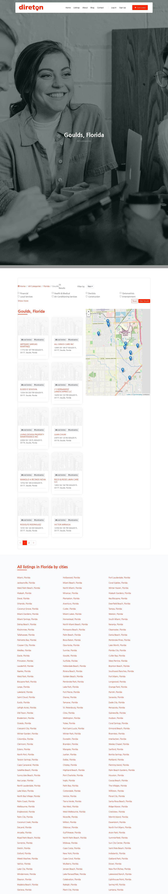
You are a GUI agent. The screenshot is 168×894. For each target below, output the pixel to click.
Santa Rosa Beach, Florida (120, 801)
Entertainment (128, 296)
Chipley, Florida (70, 765)
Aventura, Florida (71, 603)
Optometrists (128, 293)
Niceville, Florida (70, 817)
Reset (134, 301)
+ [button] (88, 311)
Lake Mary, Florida (25, 791)
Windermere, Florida (26, 874)
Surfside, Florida (70, 661)
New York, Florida (71, 853)
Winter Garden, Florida (27, 733)
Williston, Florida (116, 791)
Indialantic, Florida (117, 853)
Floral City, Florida (117, 796)
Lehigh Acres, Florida (26, 707)
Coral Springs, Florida (118, 723)
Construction (94, 296)
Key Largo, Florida (25, 780)
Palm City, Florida (25, 817)
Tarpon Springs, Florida (27, 759)
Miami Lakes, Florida (72, 614)
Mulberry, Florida (70, 864)
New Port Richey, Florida (120, 869)
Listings (77, 8)
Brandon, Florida (70, 744)
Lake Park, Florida (71, 687)
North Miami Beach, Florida (75, 624)
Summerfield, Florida (118, 838)
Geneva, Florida (24, 890)
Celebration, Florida (72, 879)
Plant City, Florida (71, 890)
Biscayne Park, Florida (26, 682)
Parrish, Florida (115, 692)
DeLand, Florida (24, 827)
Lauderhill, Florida (25, 666)
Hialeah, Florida (24, 593)
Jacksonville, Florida (26, 583)
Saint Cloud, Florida (26, 697)
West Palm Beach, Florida (28, 588)
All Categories (34, 286)
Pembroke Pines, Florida (119, 640)
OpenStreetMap (137, 394)
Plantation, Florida (71, 598)
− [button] (88, 314)
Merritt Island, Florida (118, 817)
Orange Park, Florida (118, 687)
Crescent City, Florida (26, 728)
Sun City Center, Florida (119, 843)
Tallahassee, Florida (26, 635)
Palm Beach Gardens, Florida (122, 770)
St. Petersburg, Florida (73, 707)
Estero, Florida (23, 749)
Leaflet (129, 394)
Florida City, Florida (117, 650)
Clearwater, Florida (117, 629)
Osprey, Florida (69, 697)
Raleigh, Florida (70, 884)
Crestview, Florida (117, 812)
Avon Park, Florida (117, 832)
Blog (92, 8)
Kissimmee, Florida (25, 629)
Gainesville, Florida (117, 713)
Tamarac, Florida (70, 702)
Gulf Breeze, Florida (72, 832)
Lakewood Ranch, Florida (120, 874)
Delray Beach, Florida (26, 624)
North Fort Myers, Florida (120, 827)
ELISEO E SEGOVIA (28, 389)
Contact (100, 8)
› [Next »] (33, 543)
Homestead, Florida (72, 619)
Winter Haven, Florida (118, 588)
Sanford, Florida (116, 749)
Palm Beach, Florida (72, 635)
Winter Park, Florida (72, 733)
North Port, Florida (25, 754)
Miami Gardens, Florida (27, 614)
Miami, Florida (23, 577)
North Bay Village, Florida (28, 796)
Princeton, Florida (25, 661)
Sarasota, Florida (116, 697)
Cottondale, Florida (71, 791)
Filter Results (144, 301)
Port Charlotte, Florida (73, 775)
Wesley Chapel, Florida (119, 744)
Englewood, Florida (26, 812)
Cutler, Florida (69, 609)
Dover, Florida (115, 864)
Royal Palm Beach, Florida (28, 838)
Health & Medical (62, 293)
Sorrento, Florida (24, 843)
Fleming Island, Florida (119, 765)
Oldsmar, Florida (70, 827)
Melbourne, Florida (26, 806)
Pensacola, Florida (117, 707)
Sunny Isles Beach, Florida (28, 775)
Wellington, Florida (71, 718)
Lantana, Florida (116, 890)
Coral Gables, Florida (118, 583)
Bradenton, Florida (25, 718)
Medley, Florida (24, 650)
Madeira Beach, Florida (27, 884)
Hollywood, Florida (71, 577)
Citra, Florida (68, 713)
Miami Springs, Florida (27, 619)
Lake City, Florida (24, 869)
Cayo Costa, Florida (71, 848)
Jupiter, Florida (69, 754)
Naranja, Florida (116, 624)
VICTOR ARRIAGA (62, 524)
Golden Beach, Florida (73, 676)
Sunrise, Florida (70, 650)
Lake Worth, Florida (117, 645)
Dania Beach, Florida (118, 635)
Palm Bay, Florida (70, 785)
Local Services (26, 296)
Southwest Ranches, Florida (121, 671)
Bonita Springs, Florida (119, 754)
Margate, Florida (70, 749)
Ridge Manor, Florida (118, 806)
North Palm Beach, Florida (74, 838)
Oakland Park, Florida (118, 858)
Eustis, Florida (23, 702)
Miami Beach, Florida (72, 583)
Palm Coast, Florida (26, 801)
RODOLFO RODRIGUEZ (30, 524)
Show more (23, 301)
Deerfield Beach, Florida (119, 603)
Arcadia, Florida (24, 832)
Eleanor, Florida (24, 879)
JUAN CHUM (60, 434)
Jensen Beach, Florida (72, 869)
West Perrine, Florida (118, 661)
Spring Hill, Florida (117, 884)
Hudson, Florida (116, 718)
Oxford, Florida (24, 853)
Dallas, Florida (69, 759)
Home (68, 8)
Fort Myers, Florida (117, 676)
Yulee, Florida (69, 723)
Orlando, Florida (24, 603)
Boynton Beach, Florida (119, 666)
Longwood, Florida (117, 682)
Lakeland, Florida (24, 692)
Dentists (92, 293)
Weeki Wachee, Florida (27, 858)
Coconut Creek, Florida (27, 822)
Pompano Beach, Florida (74, 629)
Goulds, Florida (70, 655)
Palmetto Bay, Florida (26, 640)
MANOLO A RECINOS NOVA (33, 479)
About (85, 8)
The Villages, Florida (118, 785)
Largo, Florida (23, 687)
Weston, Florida (116, 614)
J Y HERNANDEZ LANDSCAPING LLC (63, 390)
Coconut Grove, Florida (27, 609)
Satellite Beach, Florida (27, 770)
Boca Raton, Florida (72, 640)
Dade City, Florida (117, 702)
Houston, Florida (116, 775)
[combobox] (90, 286)
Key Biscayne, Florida (118, 598)
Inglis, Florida (69, 780)
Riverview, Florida (117, 733)
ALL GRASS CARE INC (64, 344)
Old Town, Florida (25, 713)
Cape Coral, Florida (71, 858)
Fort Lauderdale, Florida (119, 577)
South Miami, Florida (118, 619)
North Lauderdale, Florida (28, 785)
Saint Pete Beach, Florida (120, 848)
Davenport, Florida (117, 822)
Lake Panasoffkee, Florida (74, 874)
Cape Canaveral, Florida (28, 765)
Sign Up (122, 8)
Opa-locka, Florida (71, 645)
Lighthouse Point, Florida (120, 879)
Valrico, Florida (23, 864)
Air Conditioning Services (65, 296)
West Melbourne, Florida (74, 812)
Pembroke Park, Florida (73, 682)
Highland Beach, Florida (73, 770)
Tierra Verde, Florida (72, 801)
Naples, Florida (24, 671)
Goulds (28, 352)
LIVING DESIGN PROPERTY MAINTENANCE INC (32, 435)
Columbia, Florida (25, 739)
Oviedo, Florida (24, 723)
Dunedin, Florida (70, 739)
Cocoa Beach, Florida (118, 780)
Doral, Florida (23, 598)
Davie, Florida (23, 655)
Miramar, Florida (70, 593)
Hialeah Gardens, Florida (120, 593)
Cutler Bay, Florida (117, 655)
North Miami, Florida (72, 588)
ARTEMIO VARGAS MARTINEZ (28, 345)
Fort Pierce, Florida (71, 692)
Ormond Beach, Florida (119, 728)
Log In (112, 8)
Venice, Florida (69, 796)
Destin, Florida (23, 848)
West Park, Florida (25, 676)
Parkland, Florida (116, 759)
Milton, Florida (69, 822)
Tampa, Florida (115, 609)
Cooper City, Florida (26, 645)
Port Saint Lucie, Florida (73, 728)
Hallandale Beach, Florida (74, 666)
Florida (46, 286)
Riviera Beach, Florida (72, 671)
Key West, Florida (70, 806)
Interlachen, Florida (117, 739)
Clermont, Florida (25, 744)
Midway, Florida (70, 843)
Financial (24, 293)
